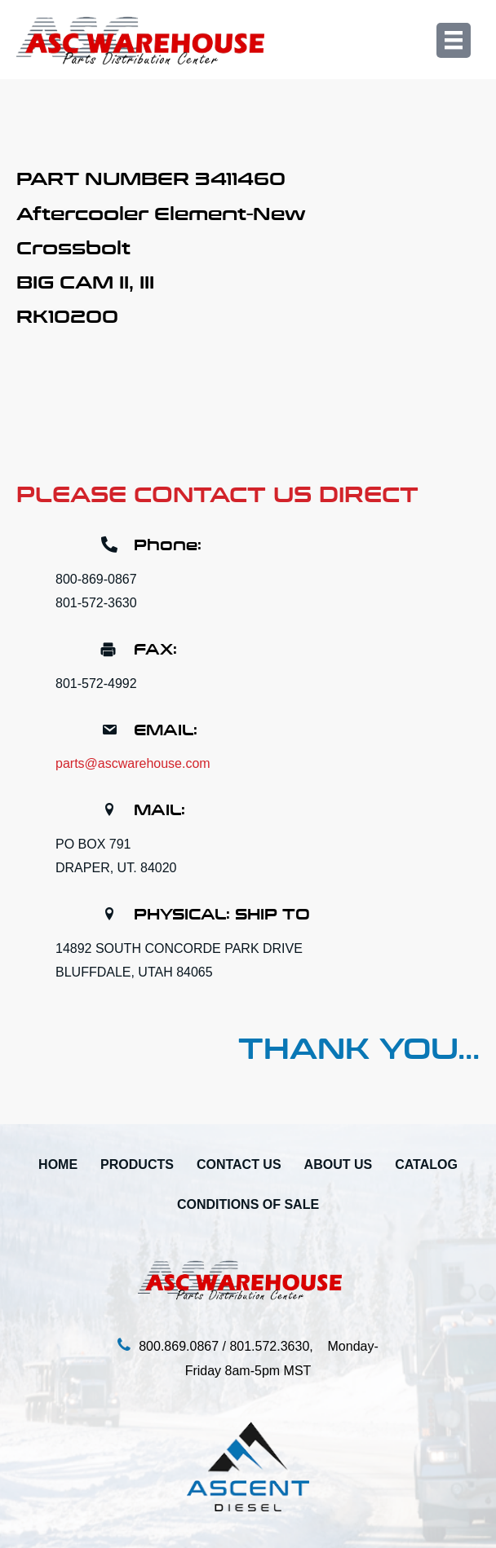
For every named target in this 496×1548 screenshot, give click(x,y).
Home (58, 1164)
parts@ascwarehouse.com (132, 763)
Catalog (426, 1164)
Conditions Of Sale (248, 1204)
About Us (338, 1164)
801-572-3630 (96, 603)
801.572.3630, (278, 1346)
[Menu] (453, 40)
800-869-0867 (96, 579)
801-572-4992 (96, 683)
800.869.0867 (179, 1346)
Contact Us (239, 1164)
